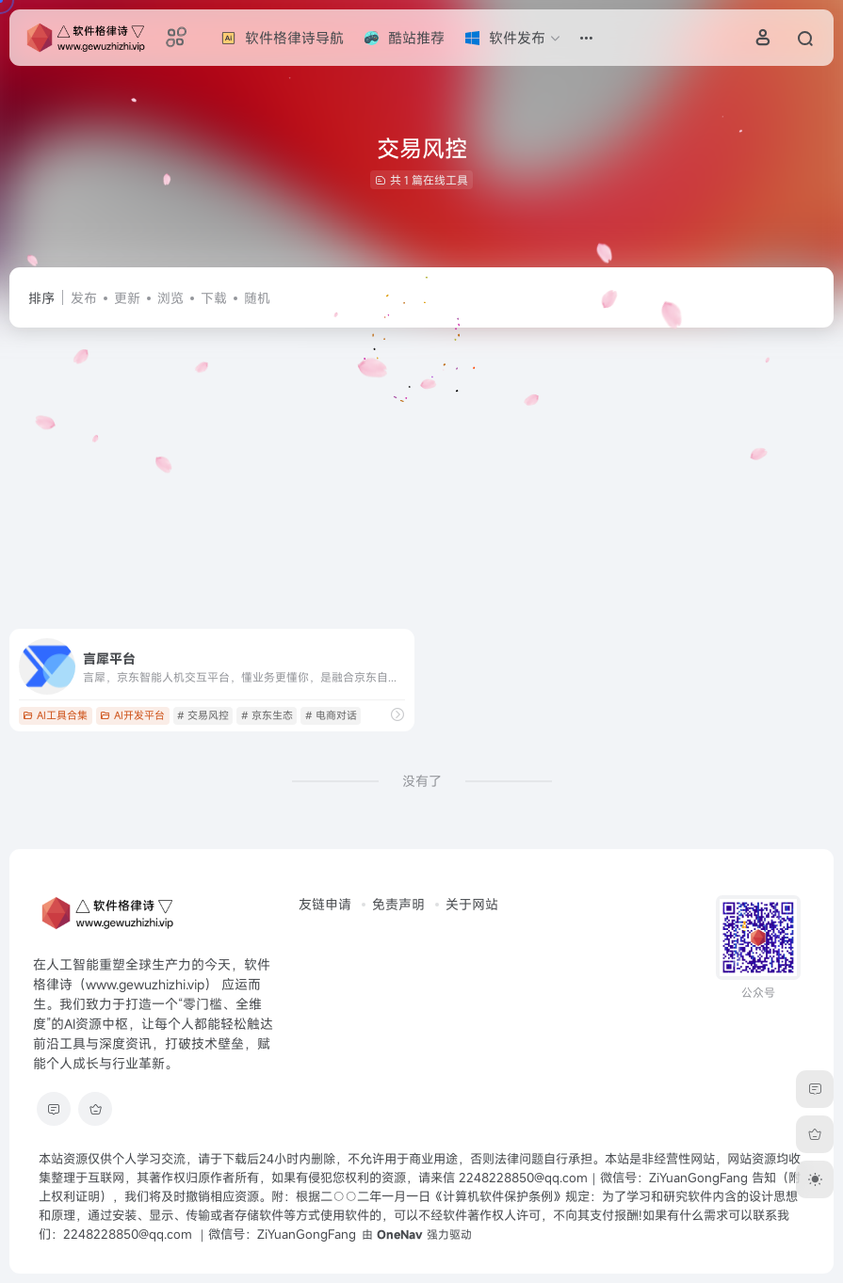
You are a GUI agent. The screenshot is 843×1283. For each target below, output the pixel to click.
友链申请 (325, 904)
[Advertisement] (421, 478)
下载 (214, 298)
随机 (257, 298)
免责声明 (398, 904)
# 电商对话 (331, 715)
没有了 (422, 781)
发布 (84, 298)
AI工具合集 (55, 715)
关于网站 (472, 904)
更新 (127, 298)
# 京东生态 (267, 715)
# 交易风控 (203, 715)
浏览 (170, 298)
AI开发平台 (132, 715)
